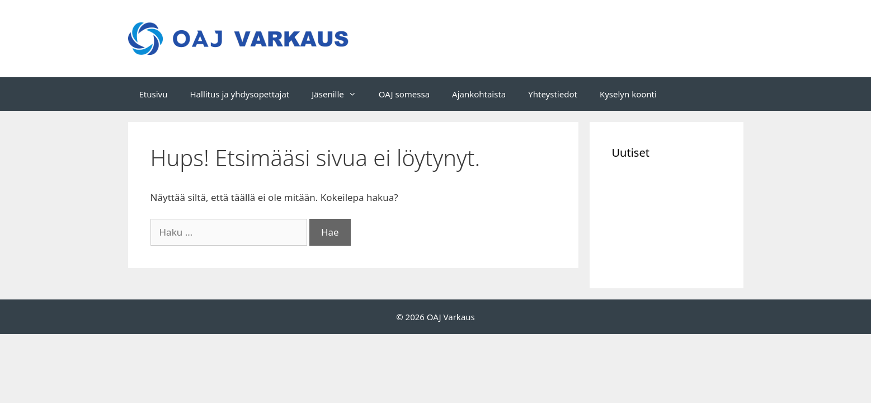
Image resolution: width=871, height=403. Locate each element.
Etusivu (153, 94)
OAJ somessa (404, 94)
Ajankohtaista (479, 94)
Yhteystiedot (552, 94)
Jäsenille (340, 94)
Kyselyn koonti (628, 94)
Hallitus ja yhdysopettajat (239, 94)
